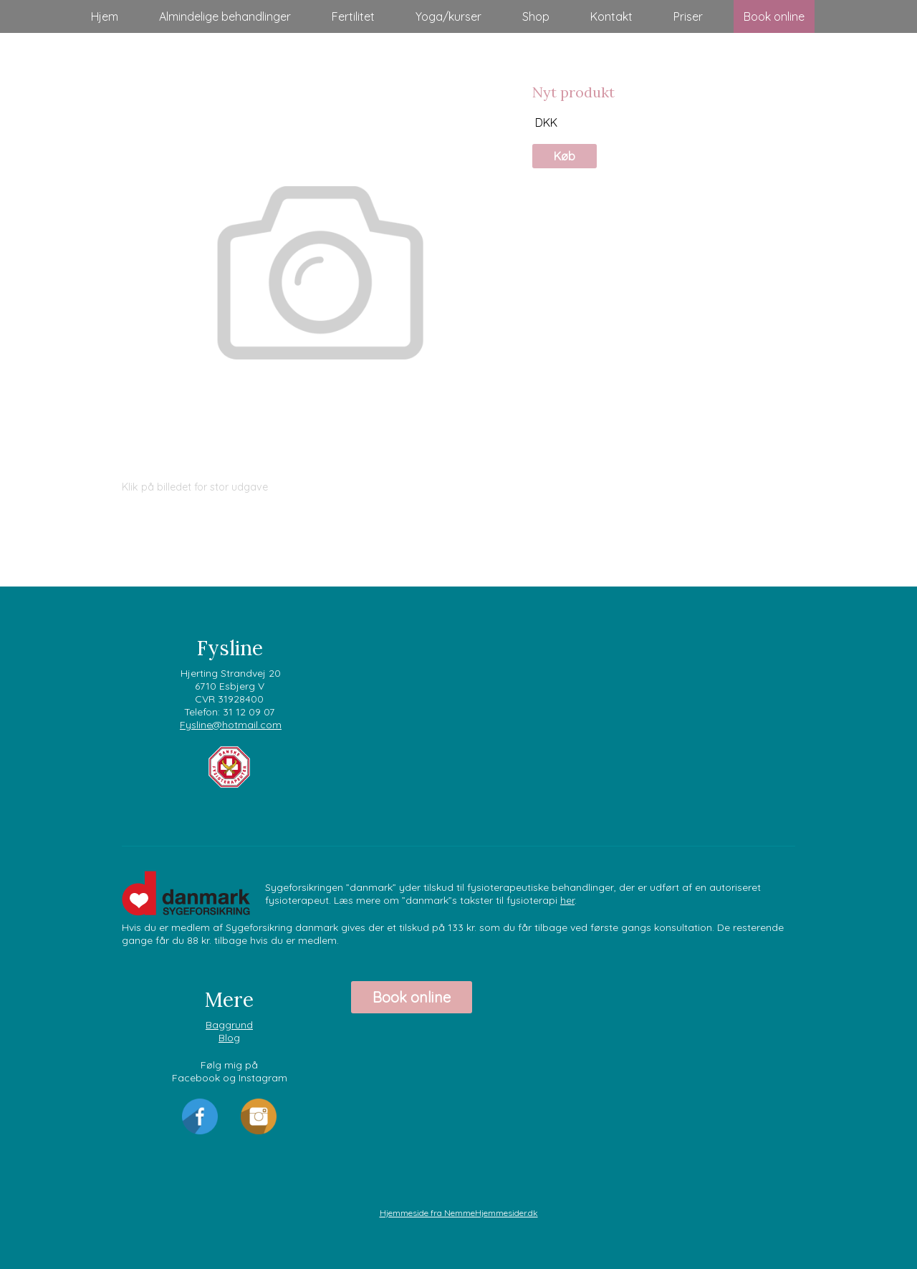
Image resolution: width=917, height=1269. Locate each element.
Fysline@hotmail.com (231, 724)
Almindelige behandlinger (225, 16)
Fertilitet (353, 16)
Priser (688, 16)
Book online (774, 16)
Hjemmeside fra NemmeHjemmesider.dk (459, 1212)
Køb (564, 156)
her (567, 900)
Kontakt (611, 16)
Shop (535, 16)
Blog (229, 1037)
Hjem (104, 16)
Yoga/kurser (448, 16)
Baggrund (229, 1024)
